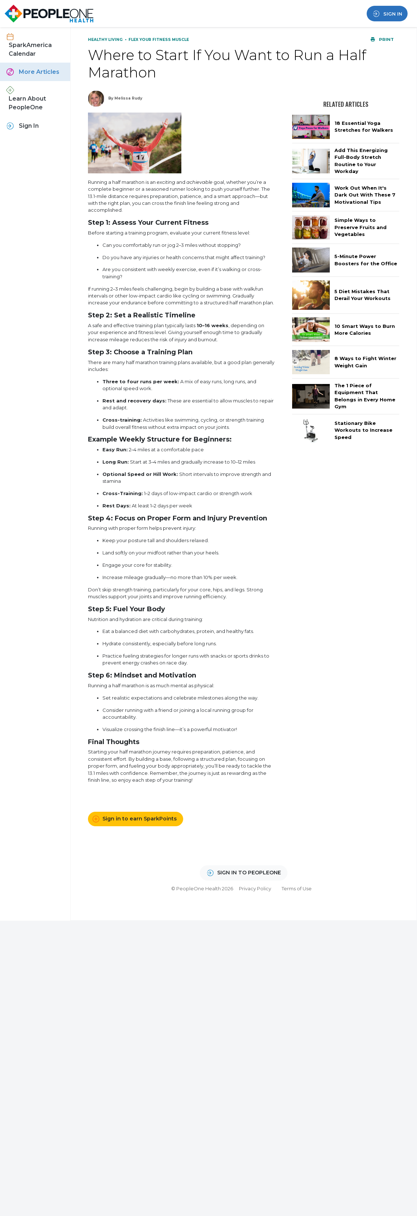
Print (382, 39)
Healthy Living (106, 39)
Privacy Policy (255, 888)
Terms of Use (297, 888)
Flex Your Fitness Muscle (159, 39)
